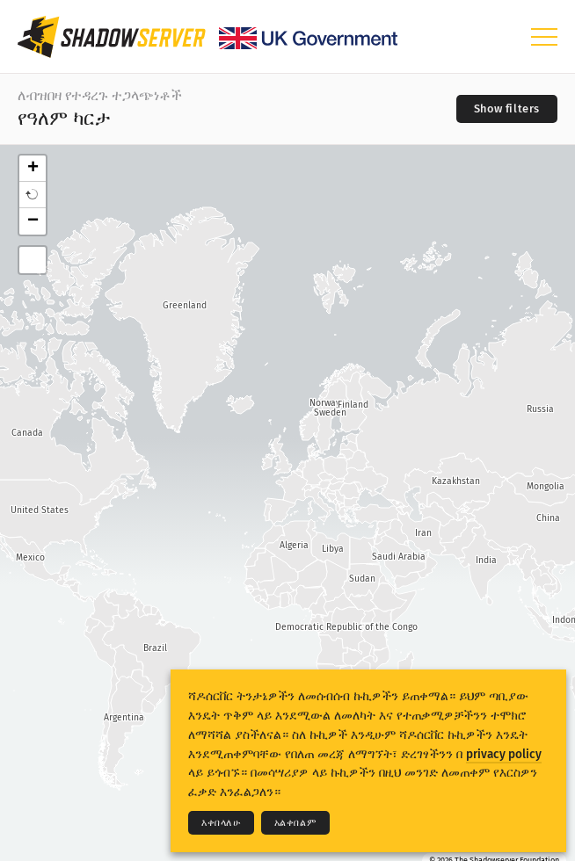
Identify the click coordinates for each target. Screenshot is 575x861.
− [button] (33, 221)
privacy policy (504, 754)
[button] (32, 195)
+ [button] (33, 169)
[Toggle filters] (506, 109)
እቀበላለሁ (221, 822)
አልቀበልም (295, 822)
